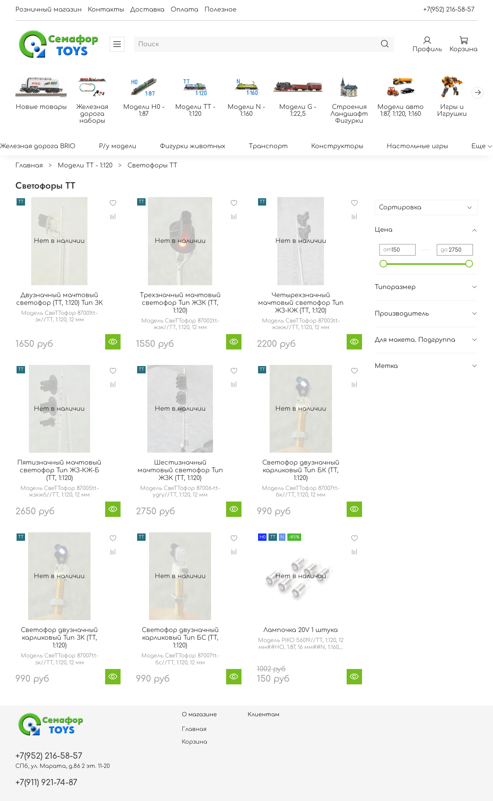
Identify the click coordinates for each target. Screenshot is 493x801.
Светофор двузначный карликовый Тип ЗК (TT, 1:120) (59, 638)
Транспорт (268, 146)
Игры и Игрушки (452, 110)
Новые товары (41, 107)
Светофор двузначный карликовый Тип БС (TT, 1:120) (180, 638)
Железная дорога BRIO (37, 146)
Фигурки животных (192, 146)
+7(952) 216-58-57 (449, 9)
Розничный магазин (48, 9)
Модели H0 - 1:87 (143, 110)
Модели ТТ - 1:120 (195, 110)
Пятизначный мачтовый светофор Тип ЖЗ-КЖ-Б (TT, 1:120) (59, 470)
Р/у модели (117, 146)
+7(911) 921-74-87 (46, 782)
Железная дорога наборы (92, 114)
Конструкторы (337, 146)
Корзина (194, 742)
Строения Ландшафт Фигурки (349, 114)
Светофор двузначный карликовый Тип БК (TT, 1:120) (300, 470)
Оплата (184, 9)
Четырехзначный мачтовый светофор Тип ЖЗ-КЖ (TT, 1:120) (301, 303)
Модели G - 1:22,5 (297, 110)
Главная (29, 165)
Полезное (220, 9)
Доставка (147, 9)
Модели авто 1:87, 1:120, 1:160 (400, 110)
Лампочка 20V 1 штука (300, 630)
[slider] (383, 263)
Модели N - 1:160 (246, 110)
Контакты (106, 9)
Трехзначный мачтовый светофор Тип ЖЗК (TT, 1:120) (180, 303)
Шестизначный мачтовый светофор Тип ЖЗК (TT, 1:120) (180, 470)
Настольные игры (417, 146)
